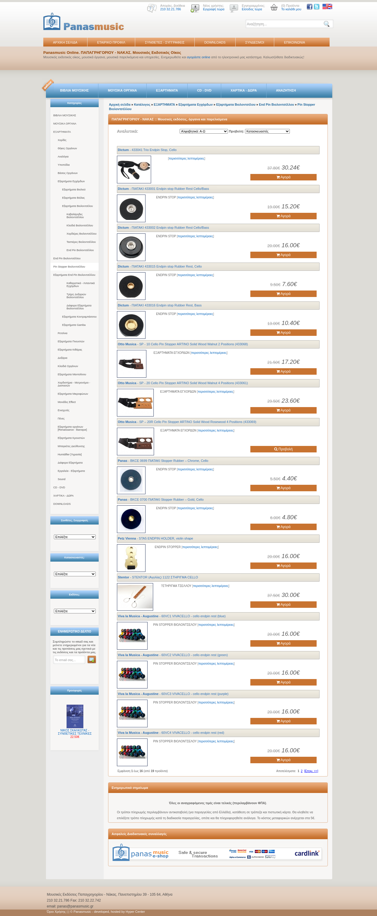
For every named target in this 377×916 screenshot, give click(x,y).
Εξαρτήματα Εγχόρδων (71, 181)
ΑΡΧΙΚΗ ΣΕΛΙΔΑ (65, 42)
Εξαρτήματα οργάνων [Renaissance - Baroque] (72, 428)
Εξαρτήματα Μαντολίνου (72, 374)
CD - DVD (204, 90)
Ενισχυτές (64, 410)
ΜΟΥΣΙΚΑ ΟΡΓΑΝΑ (122, 90)
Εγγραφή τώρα (213, 9)
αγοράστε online (198, 57)
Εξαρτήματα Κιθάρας (70, 349)
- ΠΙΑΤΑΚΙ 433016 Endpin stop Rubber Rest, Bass (160, 305)
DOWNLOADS (215, 42)
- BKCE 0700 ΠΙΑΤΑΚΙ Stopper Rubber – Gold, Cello (161, 499)
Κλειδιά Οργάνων (68, 366)
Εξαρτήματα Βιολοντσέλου (77, 206)
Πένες (61, 418)
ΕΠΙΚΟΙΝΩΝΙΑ (294, 42)
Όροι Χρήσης (56, 911)
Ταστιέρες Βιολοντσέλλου (81, 241)
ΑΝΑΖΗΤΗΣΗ (286, 90)
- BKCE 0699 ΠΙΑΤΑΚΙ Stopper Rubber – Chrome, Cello (163, 460)
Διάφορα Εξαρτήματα (70, 462)
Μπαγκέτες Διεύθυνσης (71, 446)
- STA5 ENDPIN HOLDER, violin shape (155, 538)
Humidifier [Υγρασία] (70, 454)
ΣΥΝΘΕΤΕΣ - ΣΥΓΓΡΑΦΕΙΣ (164, 42)
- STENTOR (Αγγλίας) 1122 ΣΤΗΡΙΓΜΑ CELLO (158, 577)
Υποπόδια (64, 164)
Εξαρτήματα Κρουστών (71, 438)
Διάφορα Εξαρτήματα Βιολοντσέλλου (79, 307)
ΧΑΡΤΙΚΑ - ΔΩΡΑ (244, 90)
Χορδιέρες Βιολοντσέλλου (82, 233)
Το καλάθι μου (291, 9)
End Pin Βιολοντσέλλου (80, 250)
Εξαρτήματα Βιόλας (73, 197)
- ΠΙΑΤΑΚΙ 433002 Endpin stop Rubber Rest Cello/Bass (163, 227)
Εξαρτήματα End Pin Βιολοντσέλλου (74, 274)
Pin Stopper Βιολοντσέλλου (69, 266)
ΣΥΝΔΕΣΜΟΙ (254, 42)
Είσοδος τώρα (252, 9)
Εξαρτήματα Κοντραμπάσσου (79, 316)
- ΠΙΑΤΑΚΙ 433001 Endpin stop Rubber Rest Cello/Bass (163, 188)
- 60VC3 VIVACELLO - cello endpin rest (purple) (173, 694)
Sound (61, 479)
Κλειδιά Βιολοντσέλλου (80, 225)
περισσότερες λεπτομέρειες (186, 158)
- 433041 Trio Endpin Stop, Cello (147, 150)
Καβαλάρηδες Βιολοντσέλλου (75, 216)
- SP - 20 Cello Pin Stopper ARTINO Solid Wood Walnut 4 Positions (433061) (183, 383)
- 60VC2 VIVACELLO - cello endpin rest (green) (173, 655)
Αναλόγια (63, 156)
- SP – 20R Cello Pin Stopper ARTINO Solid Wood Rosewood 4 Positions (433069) (187, 422)
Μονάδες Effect (67, 402)
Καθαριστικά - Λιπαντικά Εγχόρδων (81, 285)
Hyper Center (135, 911)
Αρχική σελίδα (119, 104)
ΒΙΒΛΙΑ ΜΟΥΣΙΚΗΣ (74, 90)
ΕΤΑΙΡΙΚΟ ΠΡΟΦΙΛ (111, 42)
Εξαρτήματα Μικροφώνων (73, 393)
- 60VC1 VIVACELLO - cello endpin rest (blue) (172, 616)
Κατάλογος (142, 104)
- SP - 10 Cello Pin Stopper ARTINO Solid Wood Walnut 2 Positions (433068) (183, 344)
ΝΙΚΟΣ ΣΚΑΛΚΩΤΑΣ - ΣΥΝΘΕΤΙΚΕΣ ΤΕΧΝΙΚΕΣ (75, 732)
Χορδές (62, 140)
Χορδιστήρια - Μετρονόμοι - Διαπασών (74, 384)
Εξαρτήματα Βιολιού (73, 189)
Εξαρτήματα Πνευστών (71, 341)
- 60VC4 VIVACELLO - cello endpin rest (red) (171, 732)
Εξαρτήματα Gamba (74, 324)
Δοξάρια (62, 357)
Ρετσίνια (62, 333)
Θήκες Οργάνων (67, 148)
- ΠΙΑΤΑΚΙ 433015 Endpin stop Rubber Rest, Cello (160, 266)
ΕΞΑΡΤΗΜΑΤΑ (167, 90)
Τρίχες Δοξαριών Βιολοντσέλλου (76, 296)
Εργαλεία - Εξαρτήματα (71, 470)
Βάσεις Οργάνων (67, 173)
